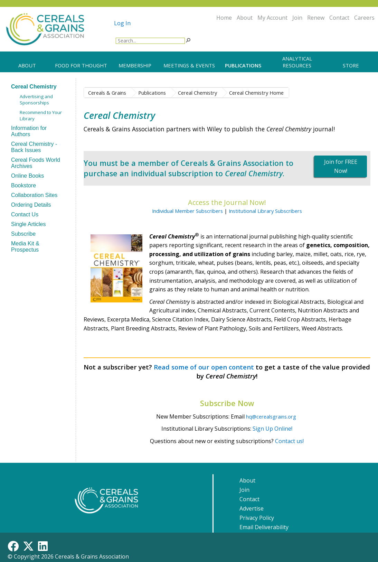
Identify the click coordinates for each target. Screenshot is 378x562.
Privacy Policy (256, 518)
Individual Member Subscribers (187, 210)
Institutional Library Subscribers (265, 210)
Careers (364, 17)
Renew (315, 17)
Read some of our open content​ (204, 367)
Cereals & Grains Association (92, 556)
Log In (122, 23)
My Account (272, 17)
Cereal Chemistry (197, 92)
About (245, 17)
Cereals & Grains (107, 92)
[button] (188, 39)
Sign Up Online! (272, 428)
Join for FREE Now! (340, 166)
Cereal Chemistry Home (256, 92)
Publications (152, 92)
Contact (339, 17)
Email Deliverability (264, 527)
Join (297, 17)
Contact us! (289, 441)
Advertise (251, 508)
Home (224, 17)
